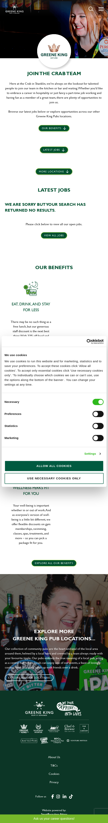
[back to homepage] (14, 9)
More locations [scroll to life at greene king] (51, 171)
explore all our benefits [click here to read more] (54, 563)
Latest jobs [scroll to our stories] (51, 149)
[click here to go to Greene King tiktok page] (71, 796)
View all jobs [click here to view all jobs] (54, 235)
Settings (90, 453)
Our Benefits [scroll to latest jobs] (51, 128)
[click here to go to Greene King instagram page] (58, 796)
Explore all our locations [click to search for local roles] (29, 677)
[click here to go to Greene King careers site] (54, 722)
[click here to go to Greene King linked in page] (64, 796)
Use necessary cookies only (54, 478)
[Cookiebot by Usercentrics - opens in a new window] (86, 341)
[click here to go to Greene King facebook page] (52, 796)
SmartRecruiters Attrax (54, 814)
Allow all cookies (54, 466)
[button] (91, 9)
